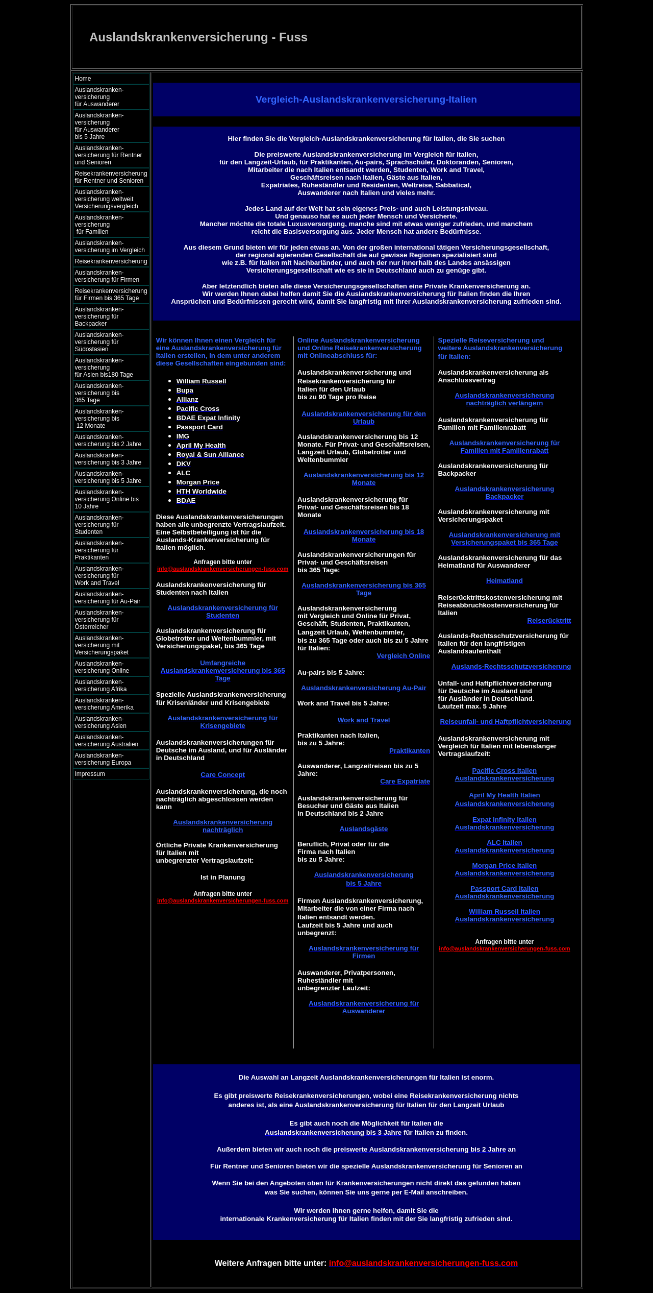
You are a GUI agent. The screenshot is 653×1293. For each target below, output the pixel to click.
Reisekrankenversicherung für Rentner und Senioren (111, 177)
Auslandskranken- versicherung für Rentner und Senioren (108, 155)
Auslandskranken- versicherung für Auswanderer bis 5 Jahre (109, 126)
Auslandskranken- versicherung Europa (103, 759)
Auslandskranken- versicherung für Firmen (107, 276)
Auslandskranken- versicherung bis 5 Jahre (108, 477)
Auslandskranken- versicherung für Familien (108, 224)
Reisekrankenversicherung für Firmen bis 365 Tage (111, 294)
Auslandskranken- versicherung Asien (101, 722)
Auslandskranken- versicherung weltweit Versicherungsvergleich (106, 199)
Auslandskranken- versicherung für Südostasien (99, 342)
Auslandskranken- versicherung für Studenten (99, 524)
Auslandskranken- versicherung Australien (107, 741)
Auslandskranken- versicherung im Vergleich (110, 246)
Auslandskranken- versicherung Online (102, 667)
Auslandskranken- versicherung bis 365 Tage (108, 393)
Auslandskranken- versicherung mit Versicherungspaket (102, 645)
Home (83, 78)
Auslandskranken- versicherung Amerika (104, 704)
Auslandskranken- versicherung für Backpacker (99, 316)
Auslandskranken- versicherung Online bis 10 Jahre (107, 499)
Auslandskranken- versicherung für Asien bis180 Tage (109, 367)
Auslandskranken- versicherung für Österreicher (99, 619)
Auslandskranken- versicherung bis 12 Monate (106, 418)
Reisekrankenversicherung (111, 261)
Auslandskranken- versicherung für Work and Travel (105, 576)
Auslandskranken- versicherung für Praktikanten (99, 550)
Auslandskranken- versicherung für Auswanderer (108, 97)
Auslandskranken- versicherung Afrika (101, 685)
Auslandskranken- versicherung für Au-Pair (108, 598)
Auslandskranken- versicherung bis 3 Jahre (108, 459)
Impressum (90, 773)
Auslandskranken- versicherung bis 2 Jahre (108, 440)
